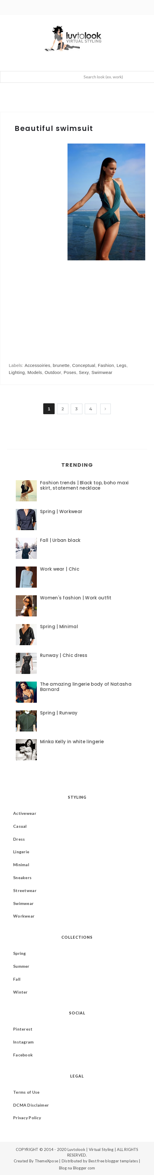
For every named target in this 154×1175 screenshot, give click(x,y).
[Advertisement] (58, 305)
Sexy (84, 372)
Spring (19, 953)
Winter (20, 991)
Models (34, 372)
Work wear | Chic (59, 569)
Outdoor (53, 372)
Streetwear (25, 890)
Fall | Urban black (60, 540)
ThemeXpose (46, 1161)
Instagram (23, 1041)
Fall (16, 979)
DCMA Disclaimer (31, 1104)
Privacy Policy (27, 1117)
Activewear (24, 813)
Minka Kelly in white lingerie (72, 742)
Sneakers (22, 877)
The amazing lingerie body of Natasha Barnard (85, 686)
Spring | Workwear (61, 511)
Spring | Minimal (59, 626)
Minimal (21, 864)
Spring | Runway (59, 713)
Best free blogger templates (113, 1161)
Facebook (23, 1054)
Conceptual (83, 365)
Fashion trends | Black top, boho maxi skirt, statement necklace (84, 485)
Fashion (106, 365)
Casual (20, 826)
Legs (122, 365)
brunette (61, 365)
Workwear (23, 915)
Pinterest (23, 1028)
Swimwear (102, 372)
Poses (70, 372)
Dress (19, 839)
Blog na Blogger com (77, 1168)
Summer (21, 966)
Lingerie (21, 851)
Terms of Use (26, 1092)
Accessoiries (37, 365)
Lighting (17, 372)
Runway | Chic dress (64, 655)
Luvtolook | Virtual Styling (91, 1149)
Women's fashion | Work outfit (76, 598)
